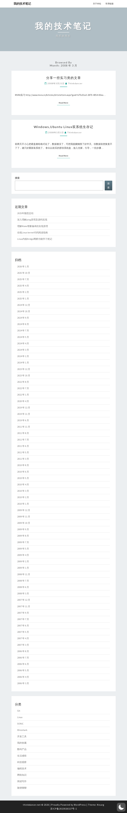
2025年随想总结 (25, 213)
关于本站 (97, 3)
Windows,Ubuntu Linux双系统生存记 (63, 127)
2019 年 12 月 (23, 407)
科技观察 (22, 762)
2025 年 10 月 (23, 272)
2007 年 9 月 (23, 612)
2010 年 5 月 (23, 478)
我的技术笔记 (22, 3)
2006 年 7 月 (23, 657)
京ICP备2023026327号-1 (63, 808)
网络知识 (22, 774)
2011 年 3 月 (23, 458)
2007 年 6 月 (23, 625)
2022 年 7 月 (23, 388)
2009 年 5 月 (23, 548)
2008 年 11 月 (23, 574)
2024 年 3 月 (23, 349)
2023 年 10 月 (23, 375)
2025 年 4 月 (23, 285)
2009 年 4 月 (23, 555)
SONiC (20, 723)
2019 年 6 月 (23, 420)
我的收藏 (22, 742)
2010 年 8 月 (23, 465)
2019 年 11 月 (23, 413)
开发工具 (22, 736)
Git (18, 710)
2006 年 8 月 (23, 651)
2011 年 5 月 (23, 452)
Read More (64, 102)
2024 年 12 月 (23, 304)
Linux (19, 717)
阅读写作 (22, 781)
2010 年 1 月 (23, 503)
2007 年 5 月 (23, 631)
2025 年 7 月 (23, 279)
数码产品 (22, 749)
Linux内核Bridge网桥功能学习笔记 (34, 238)
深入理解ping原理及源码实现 (32, 219)
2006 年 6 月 (23, 664)
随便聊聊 (22, 787)
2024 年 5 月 (23, 337)
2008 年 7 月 (23, 580)
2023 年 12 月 (23, 369)
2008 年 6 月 (23, 587)
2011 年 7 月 (23, 439)
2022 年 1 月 (23, 394)
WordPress (80, 804)
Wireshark (22, 730)
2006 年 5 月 (23, 670)
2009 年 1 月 (23, 567)
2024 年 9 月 (23, 317)
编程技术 (22, 768)
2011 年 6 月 (23, 446)
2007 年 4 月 (23, 638)
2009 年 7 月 (23, 542)
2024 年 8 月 (23, 324)
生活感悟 (22, 755)
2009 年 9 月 (23, 529)
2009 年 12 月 (23, 510)
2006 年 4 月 (23, 676)
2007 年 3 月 (23, 644)
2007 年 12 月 (23, 599)
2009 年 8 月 (23, 535)
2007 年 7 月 (23, 619)
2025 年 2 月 (23, 292)
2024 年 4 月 (23, 343)
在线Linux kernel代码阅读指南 (32, 232)
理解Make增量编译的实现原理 (32, 226)
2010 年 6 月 (23, 471)
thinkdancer (75, 83)
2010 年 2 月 (23, 497)
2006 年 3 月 (23, 683)
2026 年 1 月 (23, 266)
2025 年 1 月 (23, 298)
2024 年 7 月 (23, 330)
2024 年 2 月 (23, 356)
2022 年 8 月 (23, 381)
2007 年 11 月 (23, 606)
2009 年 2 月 (23, 561)
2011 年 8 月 (23, 433)
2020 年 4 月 (23, 401)
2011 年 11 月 (23, 426)
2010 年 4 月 (23, 484)
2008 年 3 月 (23, 593)
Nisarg (100, 804)
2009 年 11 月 (23, 516)
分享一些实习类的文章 (63, 78)
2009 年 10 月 (23, 522)
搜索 (17, 177)
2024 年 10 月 (23, 311)
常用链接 (109, 3)
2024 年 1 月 (23, 362)
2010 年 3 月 (23, 490)
